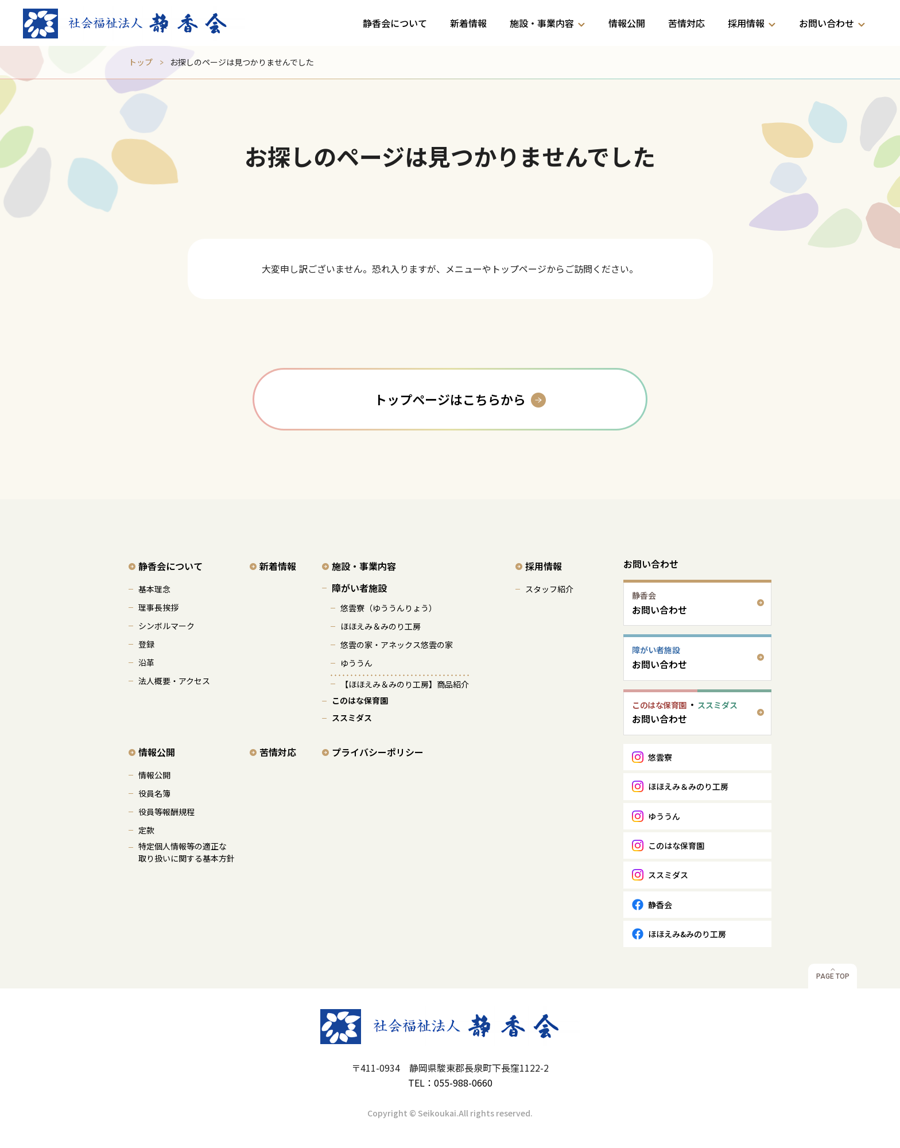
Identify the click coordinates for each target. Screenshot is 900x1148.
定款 (146, 830)
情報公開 (626, 23)
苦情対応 (686, 23)
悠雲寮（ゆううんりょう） (388, 608)
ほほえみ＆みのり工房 (380, 626)
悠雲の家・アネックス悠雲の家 (396, 644)
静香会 (660, 904)
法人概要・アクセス (174, 681)
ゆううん (356, 663)
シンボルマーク (166, 625)
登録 (146, 644)
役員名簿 (154, 793)
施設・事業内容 (542, 23)
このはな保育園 (360, 700)
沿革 (146, 662)
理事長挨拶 (158, 607)
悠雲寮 (660, 757)
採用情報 (746, 23)
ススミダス (352, 717)
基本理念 (154, 589)
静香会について (395, 23)
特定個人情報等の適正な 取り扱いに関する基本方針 (186, 852)
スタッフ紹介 (549, 589)
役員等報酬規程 (166, 811)
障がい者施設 (359, 588)
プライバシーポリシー (378, 752)
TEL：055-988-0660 (450, 1082)
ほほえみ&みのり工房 (687, 934)
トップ (141, 62)
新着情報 (468, 23)
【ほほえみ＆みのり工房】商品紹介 (404, 684)
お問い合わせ (826, 23)
